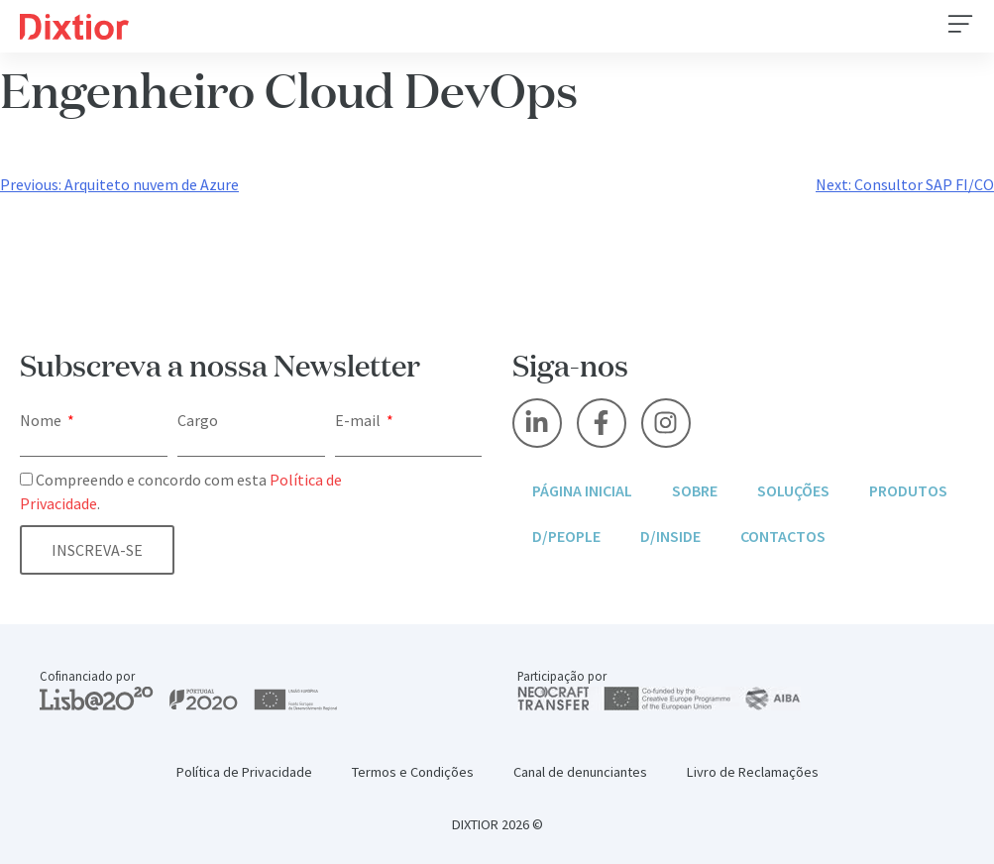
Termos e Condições (413, 772)
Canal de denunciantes (580, 772)
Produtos (908, 490)
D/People (566, 536)
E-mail (359, 420)
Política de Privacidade (244, 772)
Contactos (783, 536)
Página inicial (582, 490)
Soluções (793, 490)
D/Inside (670, 536)
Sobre (695, 490)
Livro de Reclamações (753, 772)
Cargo (197, 420)
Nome (42, 420)
